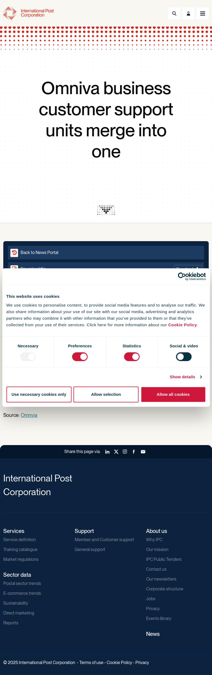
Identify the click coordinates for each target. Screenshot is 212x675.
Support (84, 531)
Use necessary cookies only (38, 394)
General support (90, 549)
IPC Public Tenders (164, 559)
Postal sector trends (22, 583)
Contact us (156, 569)
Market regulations (21, 559)
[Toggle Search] (174, 13)
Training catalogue (20, 549)
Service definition (19, 539)
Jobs (150, 598)
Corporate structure (164, 589)
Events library (158, 618)
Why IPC (154, 539)
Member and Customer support (104, 539)
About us (156, 531)
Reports (10, 622)
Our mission (157, 549)
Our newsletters (161, 579)
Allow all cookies (173, 394)
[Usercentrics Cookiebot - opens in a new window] (182, 276)
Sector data (17, 575)
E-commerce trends (22, 593)
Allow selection (106, 394)
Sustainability (15, 603)
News (153, 634)
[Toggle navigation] (203, 13)
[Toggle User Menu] (188, 13)
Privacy (153, 608)
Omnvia (29, 415)
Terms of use (91, 662)
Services (13, 531)
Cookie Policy (182, 324)
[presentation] (106, 210)
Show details (182, 376)
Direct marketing (18, 613)
